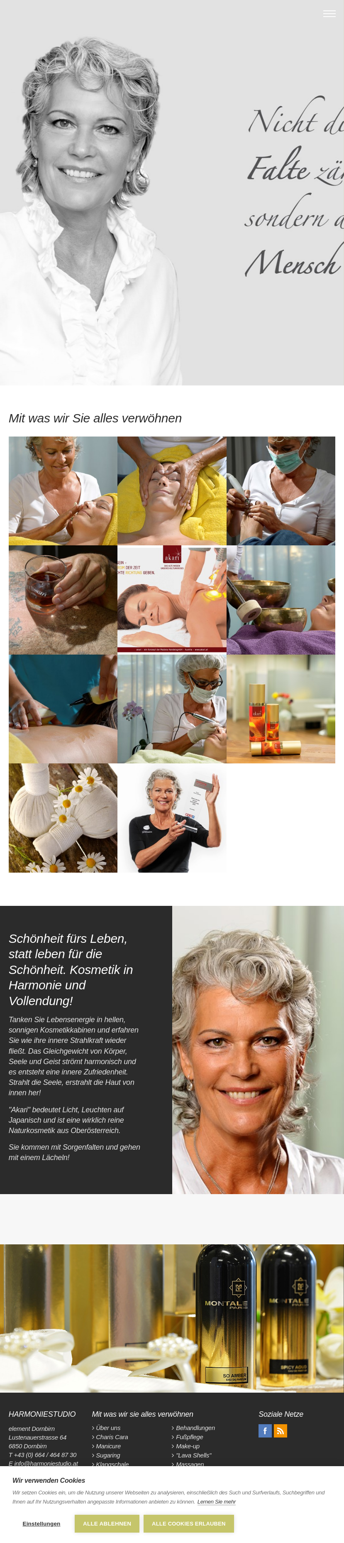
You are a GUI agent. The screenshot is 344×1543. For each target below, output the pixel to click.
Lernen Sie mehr (217, 1502)
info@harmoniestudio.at (46, 1463)
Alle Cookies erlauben (189, 1524)
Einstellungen (41, 1524)
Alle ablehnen (107, 1524)
